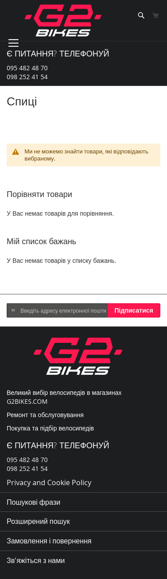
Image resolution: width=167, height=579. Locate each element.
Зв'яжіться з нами (36, 560)
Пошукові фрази (33, 502)
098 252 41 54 (27, 76)
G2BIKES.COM (27, 401)
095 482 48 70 (27, 68)
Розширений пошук (38, 521)
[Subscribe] (133, 310)
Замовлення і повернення (49, 541)
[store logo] (63, 20)
